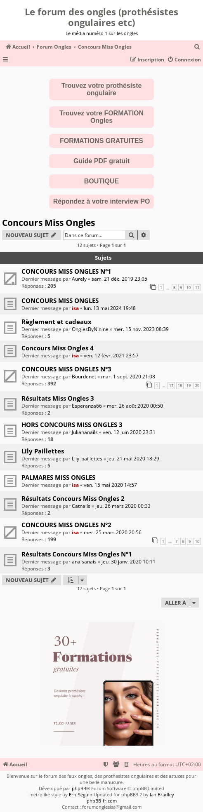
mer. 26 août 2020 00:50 (135, 405)
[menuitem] (197, 47)
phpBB (79, 788)
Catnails (81, 505)
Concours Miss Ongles (48, 222)
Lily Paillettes (42, 451)
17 (171, 385)
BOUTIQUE (101, 181)
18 (180, 385)
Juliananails (85, 432)
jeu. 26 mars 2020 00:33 (123, 505)
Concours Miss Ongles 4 (57, 348)
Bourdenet (84, 376)
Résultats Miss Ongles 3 (57, 398)
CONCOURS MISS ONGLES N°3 (66, 369)
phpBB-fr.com (102, 801)
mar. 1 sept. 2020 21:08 (128, 376)
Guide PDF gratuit (101, 160)
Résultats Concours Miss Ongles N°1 (76, 554)
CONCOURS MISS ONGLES (60, 300)
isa (75, 308)
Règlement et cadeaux (56, 321)
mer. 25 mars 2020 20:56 (113, 532)
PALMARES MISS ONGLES (58, 477)
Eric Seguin (80, 794)
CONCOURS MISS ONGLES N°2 (66, 525)
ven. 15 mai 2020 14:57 (110, 484)
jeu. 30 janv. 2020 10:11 (129, 561)
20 (197, 385)
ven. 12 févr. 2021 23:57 (111, 355)
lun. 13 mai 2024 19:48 (110, 308)
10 (188, 287)
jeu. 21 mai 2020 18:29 (133, 458)
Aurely (79, 278)
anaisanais (84, 561)
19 (188, 385)
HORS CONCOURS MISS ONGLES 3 (72, 424)
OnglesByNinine (90, 329)
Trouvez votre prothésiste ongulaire (101, 89)
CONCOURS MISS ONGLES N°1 (66, 271)
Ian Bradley (162, 794)
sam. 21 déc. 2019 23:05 (119, 278)
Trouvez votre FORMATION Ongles (101, 117)
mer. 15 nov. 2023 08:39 (141, 329)
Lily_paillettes (87, 458)
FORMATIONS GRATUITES (101, 140)
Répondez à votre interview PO (101, 201)
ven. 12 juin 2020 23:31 (129, 432)
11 (197, 287)
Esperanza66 (87, 405)
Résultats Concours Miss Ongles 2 (73, 498)
